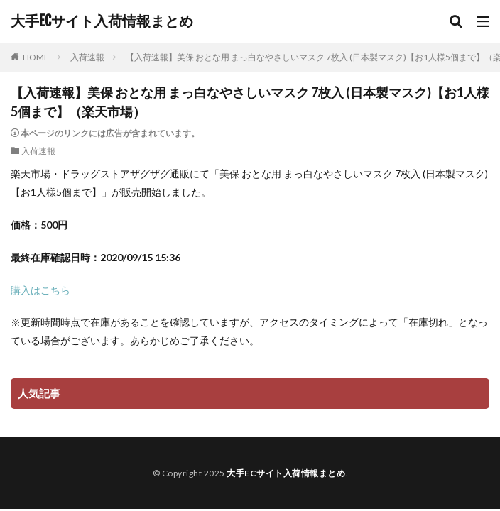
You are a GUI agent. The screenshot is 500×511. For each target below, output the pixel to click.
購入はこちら (40, 290)
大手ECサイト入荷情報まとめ (102, 21)
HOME (36, 57)
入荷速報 (87, 57)
